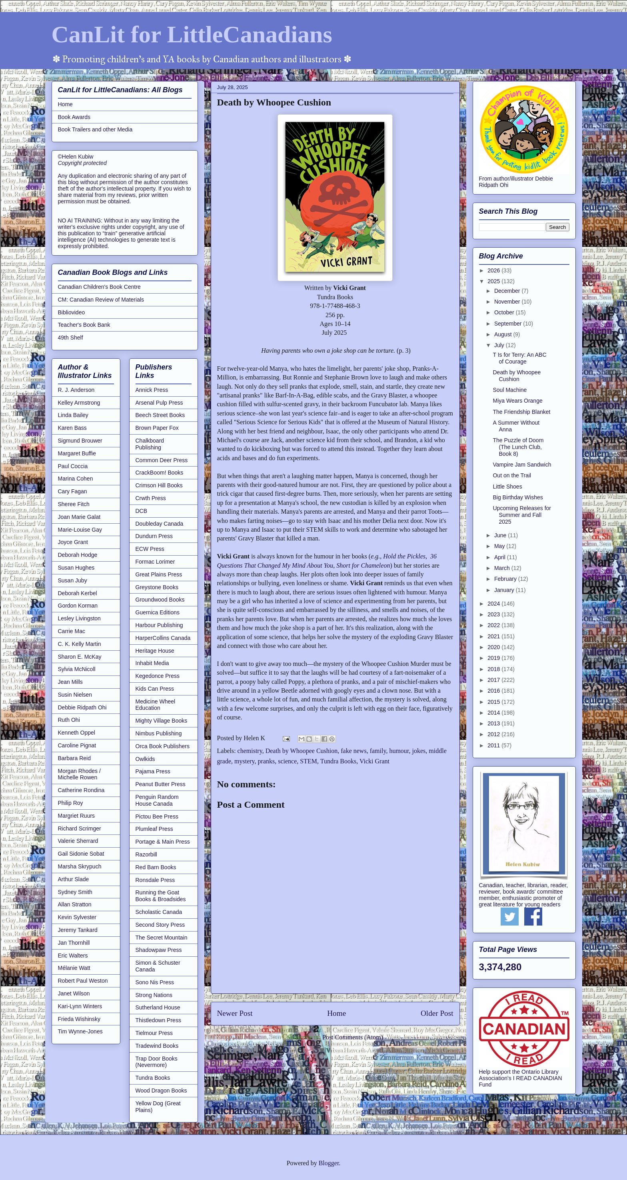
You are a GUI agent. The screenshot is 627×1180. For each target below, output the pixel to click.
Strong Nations (154, 995)
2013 (494, 723)
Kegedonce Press (158, 676)
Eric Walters (73, 955)
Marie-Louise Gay (80, 529)
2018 (494, 669)
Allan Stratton (75, 904)
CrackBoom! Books (160, 472)
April (500, 557)
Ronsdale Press (155, 880)
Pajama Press (153, 771)
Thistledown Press (158, 1020)
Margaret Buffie (77, 453)
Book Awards (74, 117)
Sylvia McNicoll (77, 669)
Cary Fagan (72, 491)
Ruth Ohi (69, 720)
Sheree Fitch (74, 504)
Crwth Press (151, 498)
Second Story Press (160, 925)
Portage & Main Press (163, 841)
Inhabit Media (152, 663)
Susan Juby (72, 580)
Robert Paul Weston (83, 980)
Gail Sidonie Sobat (81, 853)
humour (399, 750)
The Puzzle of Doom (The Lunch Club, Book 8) (518, 447)
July (500, 345)
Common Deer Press (162, 460)
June (501, 535)
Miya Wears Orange (517, 400)
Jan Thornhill (74, 943)
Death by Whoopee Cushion (302, 750)
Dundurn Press (154, 536)
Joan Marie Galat (79, 517)
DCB (142, 511)
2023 (494, 614)
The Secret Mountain (162, 937)
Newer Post (235, 1013)
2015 (494, 702)
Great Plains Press (159, 574)
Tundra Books (338, 761)
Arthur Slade (73, 879)
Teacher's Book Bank (84, 325)
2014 (494, 712)
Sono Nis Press (155, 982)
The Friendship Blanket (521, 412)
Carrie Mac (71, 631)
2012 (494, 734)
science (287, 761)
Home (336, 1013)
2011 (494, 745)
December (507, 291)
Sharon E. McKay (80, 657)
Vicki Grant (374, 761)
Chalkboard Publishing (150, 444)
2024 (494, 603)
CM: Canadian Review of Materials (101, 299)
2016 (494, 690)
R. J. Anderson (76, 390)
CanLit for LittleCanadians (192, 34)
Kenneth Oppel (76, 732)
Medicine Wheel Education (156, 704)
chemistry (250, 750)
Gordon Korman (78, 605)
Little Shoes (507, 486)
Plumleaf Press (154, 829)
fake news (353, 750)
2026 (494, 270)
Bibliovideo (71, 312)
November (507, 301)
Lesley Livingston (79, 618)
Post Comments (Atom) (352, 1037)
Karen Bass (72, 428)
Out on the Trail (512, 475)
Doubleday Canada (160, 523)
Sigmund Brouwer (80, 440)
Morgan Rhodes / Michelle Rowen (79, 774)
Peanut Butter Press (161, 784)
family (378, 750)
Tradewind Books (157, 1046)
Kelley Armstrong (79, 402)
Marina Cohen (75, 478)
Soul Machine (510, 390)
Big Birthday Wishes (518, 497)
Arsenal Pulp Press (159, 402)
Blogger (329, 1163)
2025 (494, 281)
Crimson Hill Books (159, 485)
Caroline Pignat (77, 745)
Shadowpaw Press (159, 950)
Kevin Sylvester (77, 917)
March (502, 568)
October (505, 312)
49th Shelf (70, 337)
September (508, 323)
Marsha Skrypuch (80, 866)
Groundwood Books (160, 599)
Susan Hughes (76, 567)
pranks (266, 761)
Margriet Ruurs (76, 815)
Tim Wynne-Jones (80, 1031)
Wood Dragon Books (161, 1090)
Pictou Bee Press (157, 816)
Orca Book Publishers (163, 746)
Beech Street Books (160, 415)
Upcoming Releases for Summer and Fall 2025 (522, 515)
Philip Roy (70, 803)
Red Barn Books (156, 867)
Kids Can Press (155, 688)
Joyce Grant (73, 542)
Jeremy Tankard (78, 930)
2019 (494, 658)
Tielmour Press (154, 1033)
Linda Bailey (73, 415)
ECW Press (150, 549)
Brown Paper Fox (157, 428)
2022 (494, 625)
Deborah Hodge (78, 555)
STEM (308, 761)
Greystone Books (157, 587)
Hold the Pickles (404, 556)
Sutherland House (158, 1007)
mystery (244, 761)
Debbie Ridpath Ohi (82, 707)
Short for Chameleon (363, 565)
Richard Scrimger (79, 828)
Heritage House (155, 651)
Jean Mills (70, 682)
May (500, 546)
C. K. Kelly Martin (79, 644)
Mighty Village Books (162, 720)
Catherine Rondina (81, 790)
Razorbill (146, 854)
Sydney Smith (75, 892)
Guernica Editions (158, 612)
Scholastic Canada (159, 912)
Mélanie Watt (74, 968)
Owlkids (145, 759)
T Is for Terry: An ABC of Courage (519, 358)
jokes (419, 750)
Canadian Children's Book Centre (99, 287)
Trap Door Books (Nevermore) (157, 1062)
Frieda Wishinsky (79, 1019)
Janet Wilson (74, 993)
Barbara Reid (74, 758)
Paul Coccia (73, 466)
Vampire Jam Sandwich (522, 464)
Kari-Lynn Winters (80, 1006)
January (505, 590)
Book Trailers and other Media (95, 129)
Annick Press (152, 390)
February (506, 579)
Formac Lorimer (155, 561)
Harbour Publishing (159, 625)
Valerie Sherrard (78, 841)
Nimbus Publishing (159, 733)
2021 (494, 636)
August (503, 334)
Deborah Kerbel (77, 593)
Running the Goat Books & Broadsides (161, 895)
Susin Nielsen (75, 694)
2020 (494, 647)
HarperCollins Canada (163, 638)
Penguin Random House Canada (157, 800)
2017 (494, 680)
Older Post (437, 1013)
